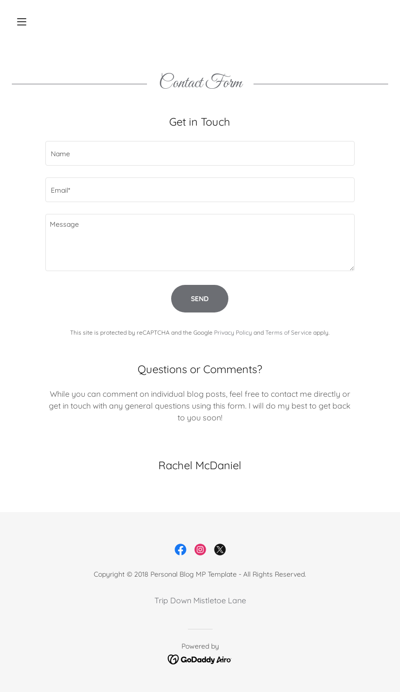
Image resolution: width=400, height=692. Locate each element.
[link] (180, 549)
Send (200, 298)
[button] (40, 22)
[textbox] (200, 153)
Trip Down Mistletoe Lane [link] (200, 600)
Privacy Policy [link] (233, 332)
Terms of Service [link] (288, 332)
